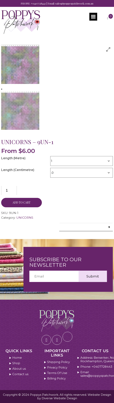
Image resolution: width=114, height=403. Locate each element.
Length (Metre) (13, 158)
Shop (16, 363)
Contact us (20, 374)
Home (17, 357)
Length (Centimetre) (17, 170)
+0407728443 (38, 3)
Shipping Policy (58, 362)
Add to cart (22, 202)
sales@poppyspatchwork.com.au (74, 3)
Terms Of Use (57, 373)
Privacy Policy (57, 367)
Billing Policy (56, 378)
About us (19, 368)
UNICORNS (24, 217)
